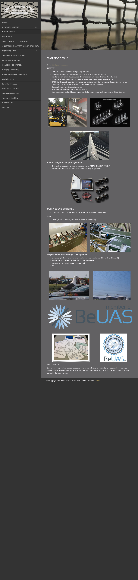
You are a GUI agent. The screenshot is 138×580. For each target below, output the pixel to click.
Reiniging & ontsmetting (10, 70)
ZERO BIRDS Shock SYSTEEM (13, 55)
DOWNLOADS (7, 103)
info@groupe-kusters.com (60, 65)
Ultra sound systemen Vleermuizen (14, 74)
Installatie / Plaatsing (9, 84)
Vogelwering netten (9, 51)
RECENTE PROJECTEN (11, 27)
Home (4, 22)
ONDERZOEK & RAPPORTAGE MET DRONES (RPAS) (21, 46)
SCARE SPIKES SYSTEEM (12, 65)
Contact (97, 381)
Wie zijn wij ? (7, 37)
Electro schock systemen (11, 60)
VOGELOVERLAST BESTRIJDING (15, 41)
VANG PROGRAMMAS (10, 93)
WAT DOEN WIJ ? (8, 32)
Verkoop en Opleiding (10, 98)
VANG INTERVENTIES (10, 89)
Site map (5, 108)
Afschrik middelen (8, 79)
